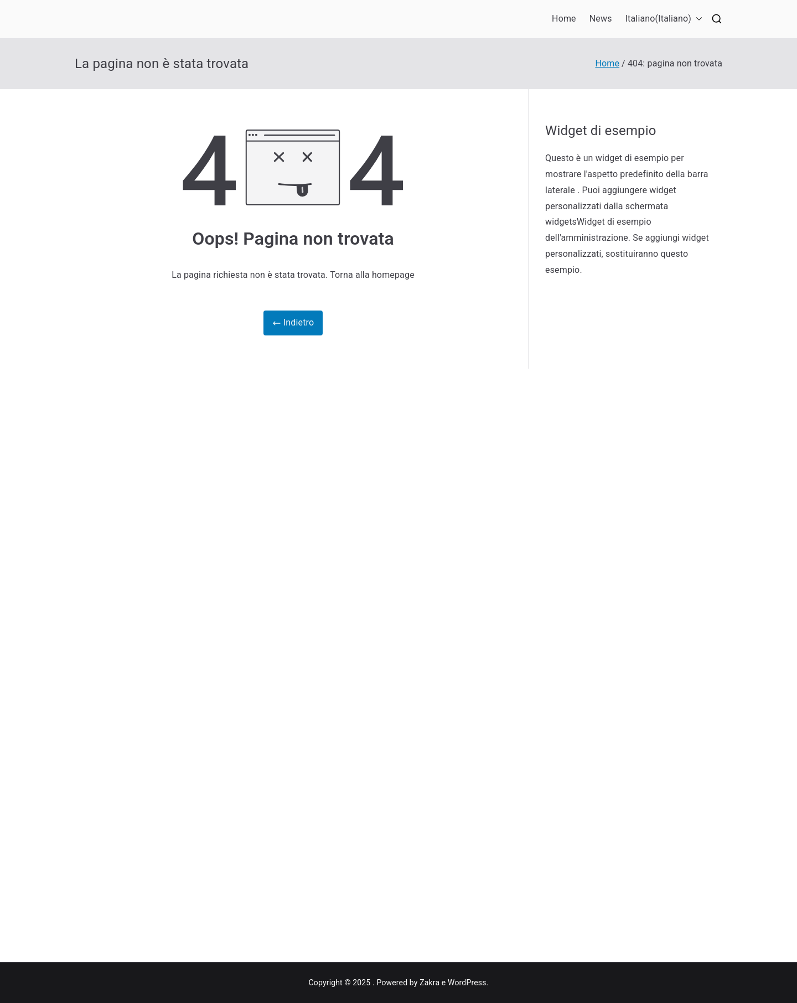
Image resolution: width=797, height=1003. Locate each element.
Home (564, 18)
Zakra (429, 982)
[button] (696, 19)
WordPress (467, 982)
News (600, 18)
